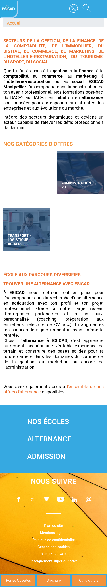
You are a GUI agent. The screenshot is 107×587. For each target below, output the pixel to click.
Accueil (14, 23)
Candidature (88, 580)
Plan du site (53, 526)
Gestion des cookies (53, 547)
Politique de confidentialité (53, 540)
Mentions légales (53, 533)
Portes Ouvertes (18, 580)
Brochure (54, 580)
